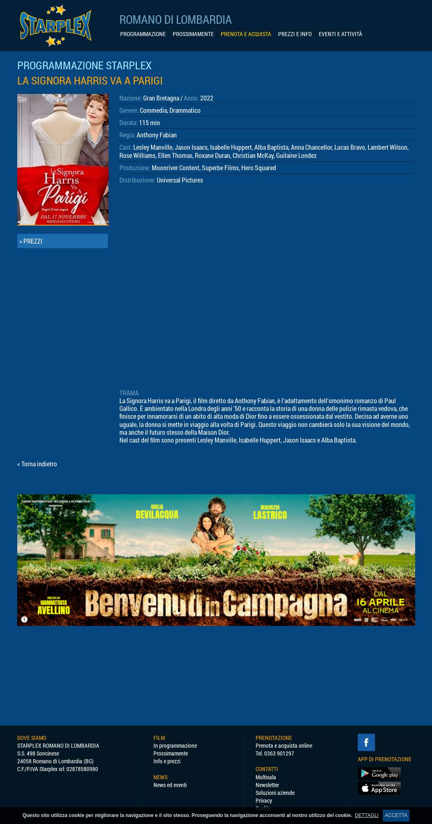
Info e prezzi (167, 761)
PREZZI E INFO (295, 34)
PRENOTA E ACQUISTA (246, 34)
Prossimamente (170, 753)
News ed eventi (170, 785)
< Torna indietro (37, 463)
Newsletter (267, 785)
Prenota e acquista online (284, 745)
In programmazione (175, 745)
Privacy (264, 800)
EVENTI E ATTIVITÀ (340, 34)
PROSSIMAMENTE (193, 34)
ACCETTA (396, 815)
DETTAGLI (367, 815)
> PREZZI (30, 241)
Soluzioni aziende (275, 793)
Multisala (266, 777)
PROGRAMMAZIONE (143, 34)
